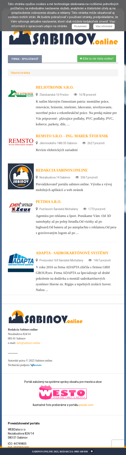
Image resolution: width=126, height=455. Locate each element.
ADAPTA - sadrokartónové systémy (72, 253)
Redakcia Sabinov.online (62, 170)
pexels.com (86, 405)
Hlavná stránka (20, 72)
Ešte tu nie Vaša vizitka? (96, 58)
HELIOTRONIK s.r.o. (55, 87)
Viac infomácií (104, 26)
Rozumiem (80, 26)
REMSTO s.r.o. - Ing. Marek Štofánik (72, 136)
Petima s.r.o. (48, 202)
